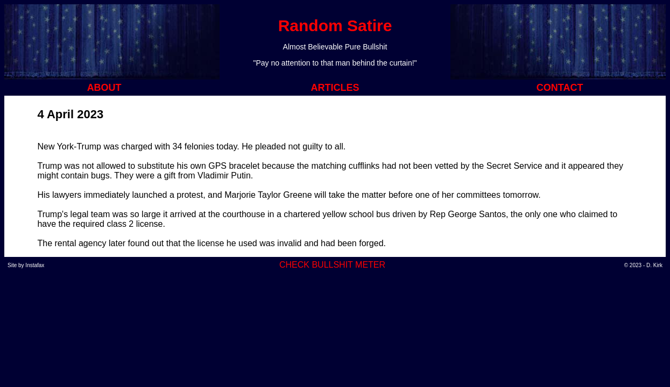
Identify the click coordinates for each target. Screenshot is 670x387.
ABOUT (104, 87)
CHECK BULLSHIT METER (332, 264)
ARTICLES (335, 87)
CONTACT (560, 87)
